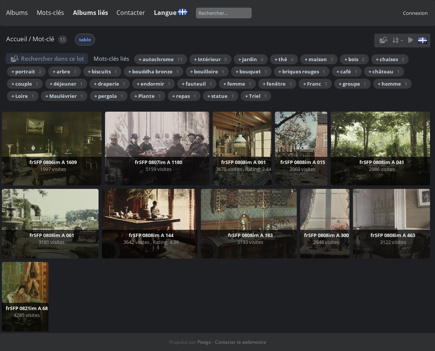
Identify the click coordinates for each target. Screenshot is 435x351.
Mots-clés (50, 12)
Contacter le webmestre (240, 342)
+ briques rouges (301, 71)
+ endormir (153, 83)
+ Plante (147, 96)
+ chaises (390, 59)
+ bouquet (251, 71)
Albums (17, 12)
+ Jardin (250, 59)
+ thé (284, 59)
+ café (346, 71)
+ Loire (22, 96)
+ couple (24, 83)
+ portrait (26, 71)
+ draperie (109, 83)
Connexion (415, 13)
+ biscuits (102, 71)
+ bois (354, 59)
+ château (384, 71)
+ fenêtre (277, 83)
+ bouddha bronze (153, 71)
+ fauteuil (197, 83)
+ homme (392, 83)
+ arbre (64, 71)
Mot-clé (43, 38)
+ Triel (256, 96)
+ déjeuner (66, 83)
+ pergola (108, 96)
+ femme (237, 83)
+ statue (220, 96)
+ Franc (315, 83)
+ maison (319, 59)
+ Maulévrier (64, 96)
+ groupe (352, 83)
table (85, 39)
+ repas (184, 96)
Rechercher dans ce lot (52, 58)
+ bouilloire (207, 71)
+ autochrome (161, 59)
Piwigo (204, 342)
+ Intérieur (210, 59)
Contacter (130, 12)
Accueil (16, 38)
